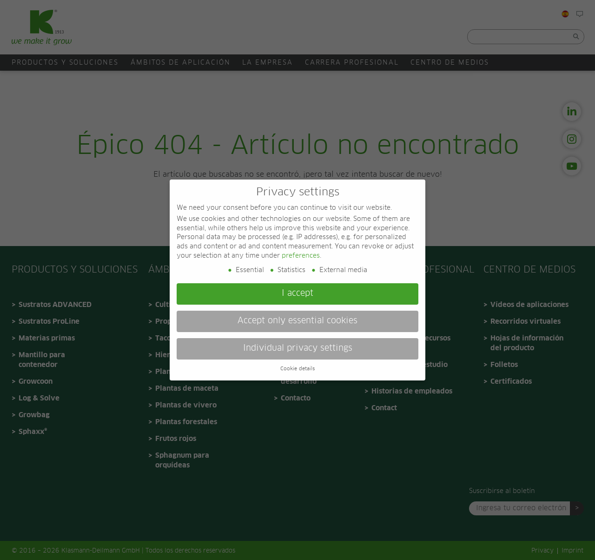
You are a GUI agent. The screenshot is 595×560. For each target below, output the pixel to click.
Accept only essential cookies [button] (297, 321)
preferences (301, 256)
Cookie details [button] (297, 369)
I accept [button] (297, 293)
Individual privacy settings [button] (297, 348)
